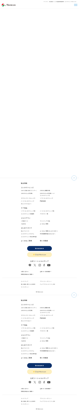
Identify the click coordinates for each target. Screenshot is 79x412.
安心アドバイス (25, 231)
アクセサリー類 (44, 214)
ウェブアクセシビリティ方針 (47, 284)
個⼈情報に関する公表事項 (28, 284)
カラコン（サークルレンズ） (28, 198)
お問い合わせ (24, 271)
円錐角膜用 (43, 201)
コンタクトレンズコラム (27, 234)
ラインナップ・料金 (45, 221)
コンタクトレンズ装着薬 (27, 214)
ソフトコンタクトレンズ (46, 198)
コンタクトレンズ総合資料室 (28, 236)
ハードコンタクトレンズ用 (47, 211)
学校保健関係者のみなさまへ (47, 234)
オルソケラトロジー (26, 204)
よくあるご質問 (44, 224)
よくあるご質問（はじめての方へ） (49, 231)
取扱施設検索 (39, 248)
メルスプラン (25, 218)
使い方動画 (44, 241)
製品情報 (24, 183)
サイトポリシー (25, 287)
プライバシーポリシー (46, 281)
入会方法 (23, 224)
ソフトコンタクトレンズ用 (28, 211)
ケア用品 (24, 208)
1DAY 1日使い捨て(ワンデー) (28, 190)
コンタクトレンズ (27, 187)
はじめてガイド (26, 228)
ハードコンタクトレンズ (27, 201)
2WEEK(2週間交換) (45, 190)
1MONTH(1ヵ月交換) (27, 193)
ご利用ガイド (24, 221)
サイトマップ (24, 281)
